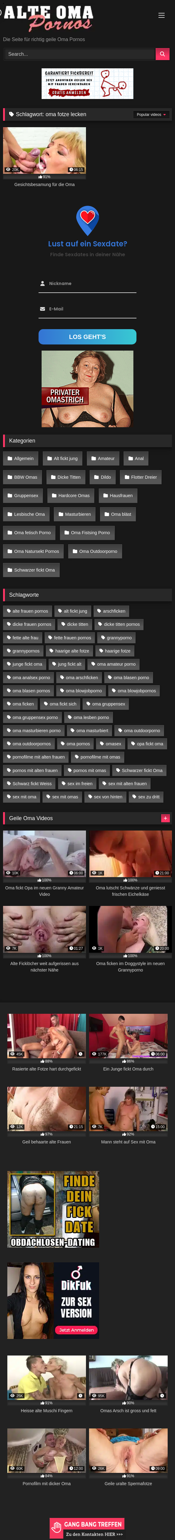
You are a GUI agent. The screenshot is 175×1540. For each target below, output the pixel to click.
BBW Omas (25, 477)
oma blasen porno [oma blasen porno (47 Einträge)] (131, 677)
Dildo (106, 477)
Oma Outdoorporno (98, 551)
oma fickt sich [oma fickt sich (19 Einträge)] (63, 704)
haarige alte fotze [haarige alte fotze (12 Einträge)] (72, 650)
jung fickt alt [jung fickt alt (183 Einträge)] (69, 664)
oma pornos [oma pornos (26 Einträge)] (78, 743)
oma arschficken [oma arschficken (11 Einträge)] (82, 677)
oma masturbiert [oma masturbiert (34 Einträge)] (92, 730)
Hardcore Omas (74, 495)
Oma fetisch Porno (32, 532)
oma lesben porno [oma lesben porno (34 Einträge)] (91, 717)
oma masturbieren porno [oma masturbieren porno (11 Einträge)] (37, 730)
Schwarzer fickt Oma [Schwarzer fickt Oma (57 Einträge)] (142, 770)
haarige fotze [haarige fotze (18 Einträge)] (117, 650)
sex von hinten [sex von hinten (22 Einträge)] (108, 796)
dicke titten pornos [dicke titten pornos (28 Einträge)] (122, 624)
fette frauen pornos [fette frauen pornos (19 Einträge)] (72, 637)
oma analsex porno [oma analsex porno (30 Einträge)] (31, 677)
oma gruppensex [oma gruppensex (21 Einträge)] (108, 704)
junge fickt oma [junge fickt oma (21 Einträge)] (27, 664)
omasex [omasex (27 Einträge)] (113, 743)
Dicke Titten (69, 477)
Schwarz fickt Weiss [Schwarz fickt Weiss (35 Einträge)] (32, 783)
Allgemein (24, 458)
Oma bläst (121, 514)
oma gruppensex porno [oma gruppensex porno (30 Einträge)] (35, 717)
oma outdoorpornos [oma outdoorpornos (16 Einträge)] (32, 743)
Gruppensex (26, 495)
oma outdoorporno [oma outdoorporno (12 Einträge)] (142, 730)
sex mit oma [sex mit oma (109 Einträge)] (24, 796)
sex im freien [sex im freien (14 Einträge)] (80, 783)
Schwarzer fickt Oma (34, 570)
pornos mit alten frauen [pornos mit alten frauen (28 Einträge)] (35, 770)
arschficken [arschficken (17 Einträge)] (114, 611)
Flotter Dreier (144, 477)
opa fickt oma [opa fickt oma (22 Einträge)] (150, 743)
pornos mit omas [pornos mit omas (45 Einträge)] (89, 770)
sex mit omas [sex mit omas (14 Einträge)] (65, 796)
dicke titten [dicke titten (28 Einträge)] (77, 624)
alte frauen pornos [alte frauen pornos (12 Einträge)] (30, 611)
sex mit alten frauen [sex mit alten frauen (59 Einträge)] (127, 783)
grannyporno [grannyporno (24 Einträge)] (119, 637)
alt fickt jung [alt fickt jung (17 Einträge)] (75, 611)
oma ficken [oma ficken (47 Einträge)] (23, 704)
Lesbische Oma (29, 514)
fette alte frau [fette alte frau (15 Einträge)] (25, 637)
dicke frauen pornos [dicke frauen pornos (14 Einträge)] (32, 624)
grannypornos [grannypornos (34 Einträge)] (26, 650)
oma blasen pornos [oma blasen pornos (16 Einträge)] (31, 690)
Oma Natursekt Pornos (36, 551)
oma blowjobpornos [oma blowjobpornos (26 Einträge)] (137, 690)
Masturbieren (78, 514)
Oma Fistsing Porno (90, 532)
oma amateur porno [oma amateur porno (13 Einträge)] (116, 664)
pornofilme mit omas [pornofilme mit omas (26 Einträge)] (100, 757)
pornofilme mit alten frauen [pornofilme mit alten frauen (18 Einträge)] (39, 757)
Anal (139, 458)
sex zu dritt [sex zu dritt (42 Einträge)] (149, 796)
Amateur (106, 458)
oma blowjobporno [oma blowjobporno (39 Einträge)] (84, 690)
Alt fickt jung (66, 458)
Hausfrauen (121, 495)
